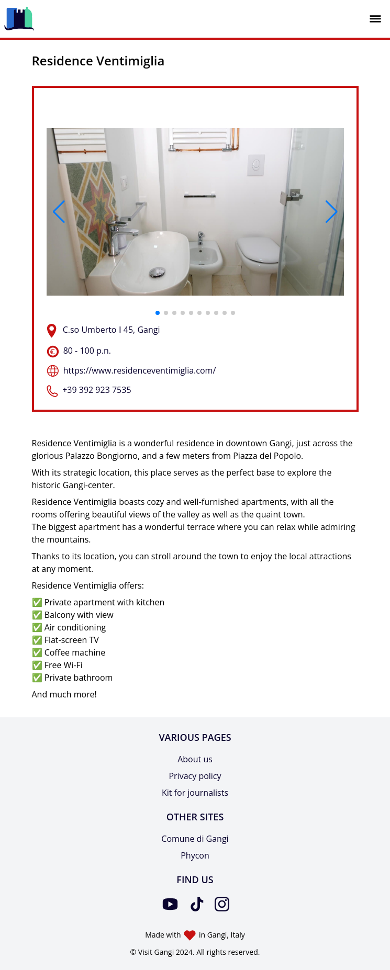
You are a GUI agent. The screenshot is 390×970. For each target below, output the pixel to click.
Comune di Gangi (194, 838)
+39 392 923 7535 (96, 390)
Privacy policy (195, 776)
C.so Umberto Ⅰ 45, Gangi (111, 329)
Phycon (195, 855)
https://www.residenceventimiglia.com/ (139, 370)
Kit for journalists (195, 792)
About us (195, 759)
